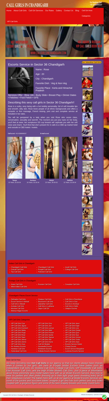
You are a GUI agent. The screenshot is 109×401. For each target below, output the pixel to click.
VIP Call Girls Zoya (18, 344)
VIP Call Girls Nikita (18, 330)
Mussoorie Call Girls (45, 302)
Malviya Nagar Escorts (19, 311)
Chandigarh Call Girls (19, 267)
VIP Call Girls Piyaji (18, 333)
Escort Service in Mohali (20, 302)
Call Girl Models (44, 344)
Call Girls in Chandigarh (100, 394)
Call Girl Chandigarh (91, 399)
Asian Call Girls (17, 284)
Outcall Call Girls (17, 269)
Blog (77, 11)
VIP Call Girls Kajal (72, 326)
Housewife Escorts (45, 346)
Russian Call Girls (44, 284)
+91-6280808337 (96, 4)
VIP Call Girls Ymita (72, 339)
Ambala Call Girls (17, 306)
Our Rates (49, 11)
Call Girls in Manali (18, 304)
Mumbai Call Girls (17, 308)
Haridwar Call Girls (18, 349)
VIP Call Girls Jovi (45, 326)
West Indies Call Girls (19, 287)
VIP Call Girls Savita (45, 335)
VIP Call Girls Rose (18, 335)
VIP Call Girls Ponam (46, 333)
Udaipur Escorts (71, 308)
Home (8, 11)
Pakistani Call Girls (45, 272)
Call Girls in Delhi (71, 306)
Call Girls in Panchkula (73, 299)
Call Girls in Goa (71, 302)
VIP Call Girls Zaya (72, 342)
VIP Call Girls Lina (72, 328)
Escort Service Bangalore (74, 349)
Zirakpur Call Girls (45, 299)
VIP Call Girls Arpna (45, 342)
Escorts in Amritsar (72, 304)
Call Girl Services (36, 11)
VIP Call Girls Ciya (18, 323)
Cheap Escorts (70, 346)
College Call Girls (71, 269)
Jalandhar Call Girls (45, 304)
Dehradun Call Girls (18, 299)
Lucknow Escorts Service (74, 351)
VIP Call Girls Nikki (45, 330)
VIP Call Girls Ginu (45, 323)
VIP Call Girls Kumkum (19, 328)
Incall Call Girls (70, 267)
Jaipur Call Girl (43, 308)
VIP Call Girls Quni (72, 333)
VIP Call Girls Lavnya (46, 328)
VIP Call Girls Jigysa (18, 326)
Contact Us (68, 11)
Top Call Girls (16, 272)
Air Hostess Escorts (18, 346)
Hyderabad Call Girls (19, 351)
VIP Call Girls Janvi (72, 323)
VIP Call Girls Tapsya (46, 337)
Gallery (59, 11)
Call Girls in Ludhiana (46, 306)
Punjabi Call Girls (44, 269)
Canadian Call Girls (72, 284)
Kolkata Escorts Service (47, 351)
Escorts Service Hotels (73, 344)
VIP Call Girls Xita (44, 339)
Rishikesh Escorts (44, 349)
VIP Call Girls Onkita (72, 330)
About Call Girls (20, 11)
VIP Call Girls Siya (72, 335)
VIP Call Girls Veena (18, 339)
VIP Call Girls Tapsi (18, 337)
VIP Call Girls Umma (72, 337)
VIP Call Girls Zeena (18, 342)
